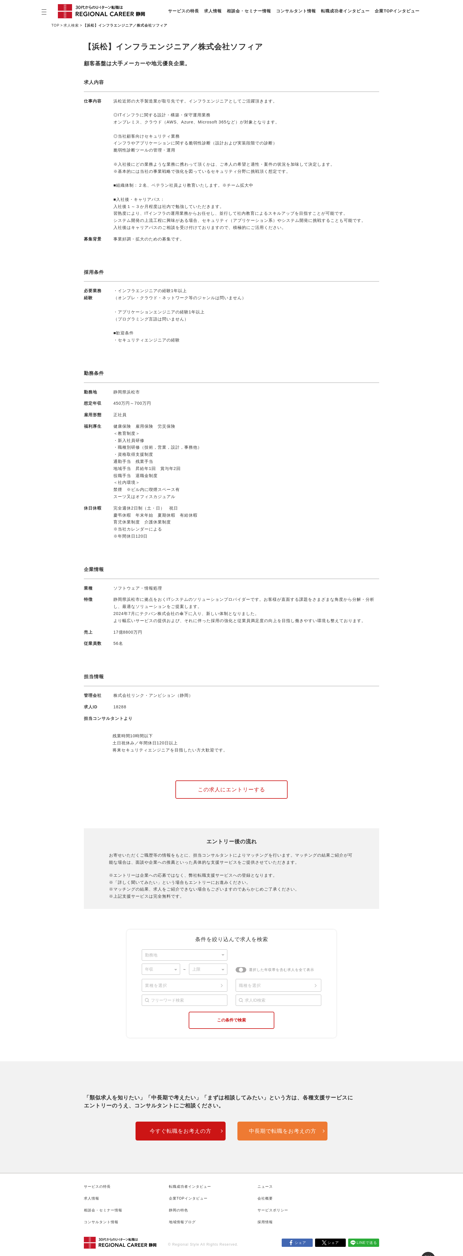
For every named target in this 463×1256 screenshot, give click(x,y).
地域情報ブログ (182, 1222)
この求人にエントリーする (231, 790)
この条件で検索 (231, 1020)
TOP (55, 25)
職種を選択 (250, 985)
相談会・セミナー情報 (249, 11)
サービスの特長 (183, 11)
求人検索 (71, 25)
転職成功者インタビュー (345, 11)
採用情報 (265, 1222)
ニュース (265, 1187)
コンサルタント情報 (296, 11)
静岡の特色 (178, 1210)
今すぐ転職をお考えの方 (180, 1131)
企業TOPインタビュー (397, 11)
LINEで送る (367, 1243)
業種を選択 (156, 985)
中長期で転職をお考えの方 (282, 1131)
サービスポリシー (272, 1210)
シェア (300, 1243)
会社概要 (265, 1198)
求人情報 (213, 11)
